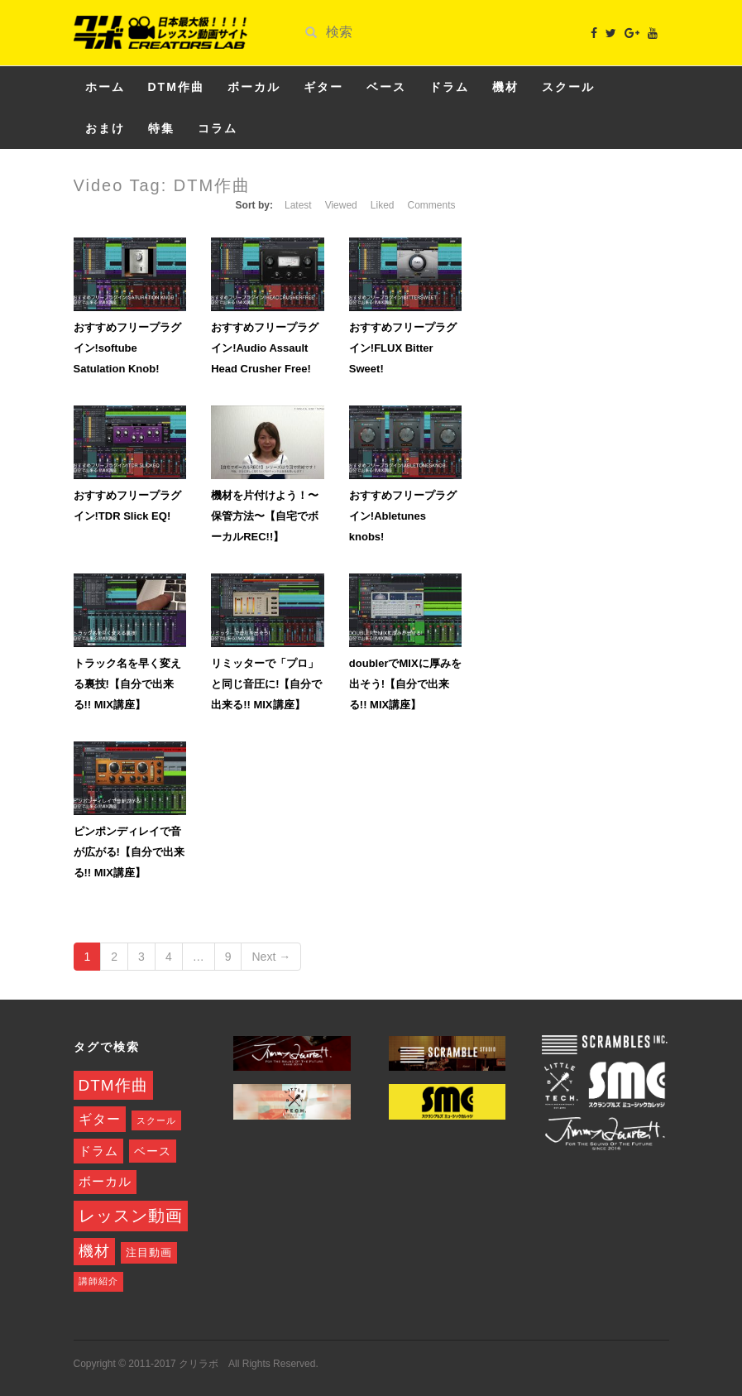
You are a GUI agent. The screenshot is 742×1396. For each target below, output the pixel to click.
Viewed (341, 205)
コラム (217, 128)
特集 (161, 128)
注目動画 (149, 1253)
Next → (270, 956)
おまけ (105, 128)
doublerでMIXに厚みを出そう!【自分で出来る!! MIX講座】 (405, 684)
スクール (568, 87)
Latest (298, 205)
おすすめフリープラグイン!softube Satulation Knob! (127, 348)
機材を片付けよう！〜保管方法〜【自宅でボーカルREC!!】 (264, 516)
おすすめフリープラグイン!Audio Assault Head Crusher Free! (264, 348)
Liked (383, 205)
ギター (323, 87)
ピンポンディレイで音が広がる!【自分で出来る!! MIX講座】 (129, 852)
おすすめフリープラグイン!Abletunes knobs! (403, 516)
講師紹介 (98, 1281)
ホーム (105, 87)
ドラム (449, 87)
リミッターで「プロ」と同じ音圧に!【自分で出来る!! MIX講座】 (266, 684)
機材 (505, 87)
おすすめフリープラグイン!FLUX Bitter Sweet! (403, 348)
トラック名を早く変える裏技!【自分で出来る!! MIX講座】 (127, 684)
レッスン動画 (131, 1216)
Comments (431, 205)
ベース (386, 87)
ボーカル (253, 87)
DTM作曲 (176, 87)
